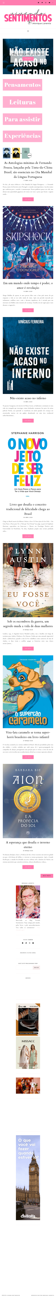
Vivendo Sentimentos (13, 1295)
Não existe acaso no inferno (28, 398)
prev (4, 56)
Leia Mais (28, 199)
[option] (28, 56)
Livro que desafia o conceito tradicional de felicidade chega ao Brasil (28, 509)
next (51, 56)
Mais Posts (47, 875)
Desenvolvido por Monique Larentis (42, 1295)
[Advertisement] (28, 1114)
